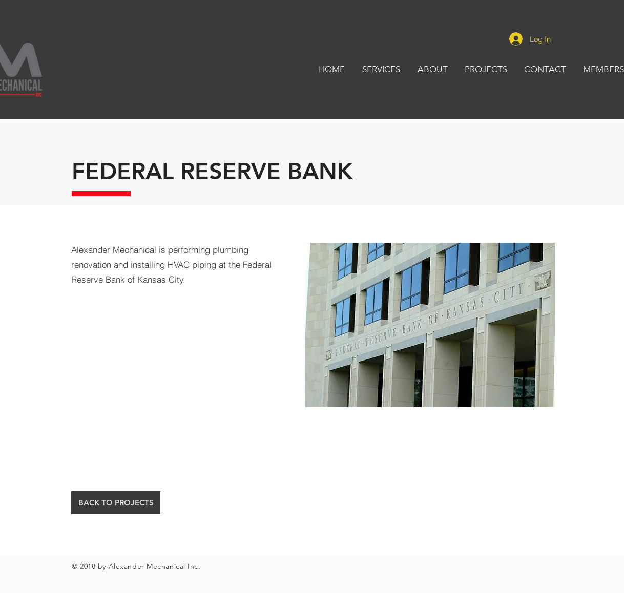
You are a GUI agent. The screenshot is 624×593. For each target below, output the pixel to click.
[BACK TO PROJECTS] (115, 502)
